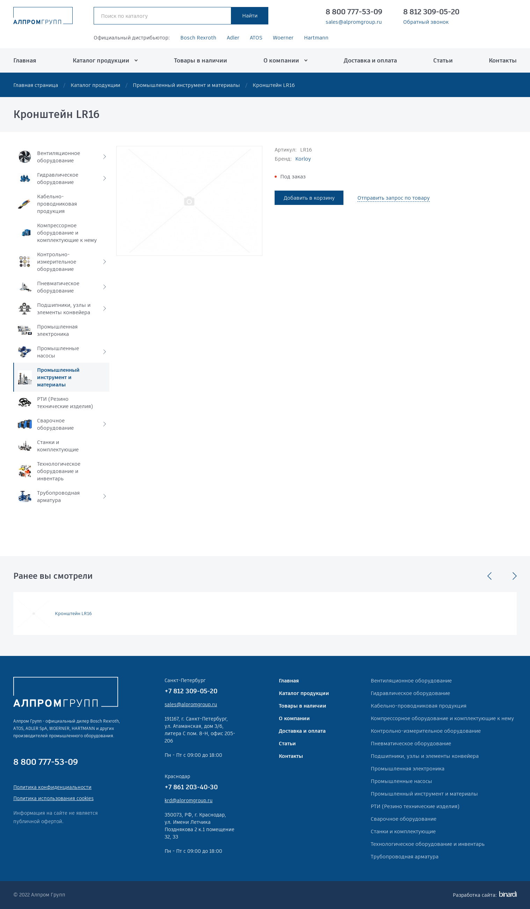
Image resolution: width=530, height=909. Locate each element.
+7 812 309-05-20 (191, 691)
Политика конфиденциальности (52, 787)
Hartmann (316, 37)
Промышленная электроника (407, 768)
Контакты (503, 60)
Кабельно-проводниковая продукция (418, 705)
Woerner (283, 37)
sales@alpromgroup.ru (354, 22)
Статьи (443, 60)
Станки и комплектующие (403, 831)
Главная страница (35, 85)
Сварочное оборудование (403, 818)
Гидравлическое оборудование (410, 693)
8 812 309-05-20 (431, 12)
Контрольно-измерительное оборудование (426, 730)
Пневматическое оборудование (411, 743)
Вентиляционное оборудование (411, 680)
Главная (24, 60)
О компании (281, 60)
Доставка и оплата (370, 60)
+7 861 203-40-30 (191, 787)
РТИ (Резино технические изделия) (415, 806)
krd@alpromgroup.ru (188, 800)
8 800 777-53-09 (354, 12)
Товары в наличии (200, 60)
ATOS (256, 37)
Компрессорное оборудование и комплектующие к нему (442, 718)
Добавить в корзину (309, 197)
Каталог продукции (101, 60)
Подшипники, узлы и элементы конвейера (425, 756)
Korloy (303, 158)
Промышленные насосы (401, 781)
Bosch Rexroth (198, 37)
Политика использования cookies (53, 798)
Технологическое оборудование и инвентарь (428, 844)
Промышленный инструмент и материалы (186, 85)
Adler (233, 37)
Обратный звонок (426, 22)
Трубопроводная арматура (404, 856)
